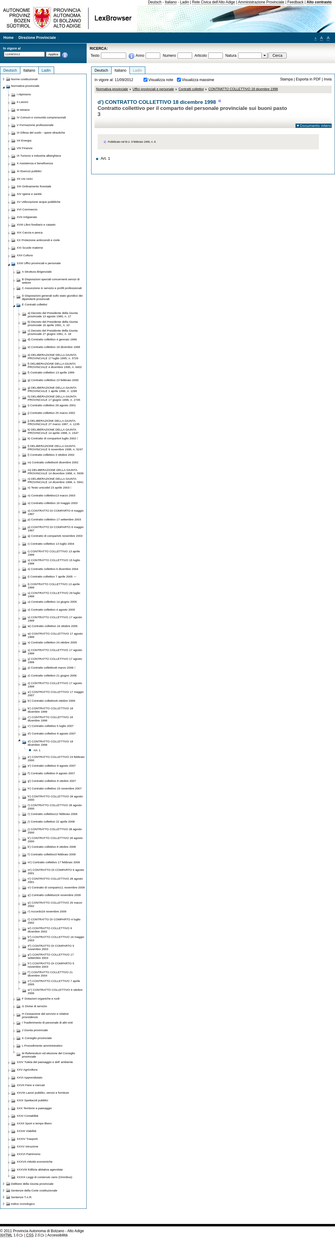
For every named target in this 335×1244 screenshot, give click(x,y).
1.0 (9, 1235)
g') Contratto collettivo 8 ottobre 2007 (52, 780)
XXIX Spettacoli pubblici (32, 1100)
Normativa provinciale (112, 89)
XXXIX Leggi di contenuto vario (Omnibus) (44, 1177)
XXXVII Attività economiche (35, 1161)
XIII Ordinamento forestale (34, 186)
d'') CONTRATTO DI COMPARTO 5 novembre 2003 (51, 947)
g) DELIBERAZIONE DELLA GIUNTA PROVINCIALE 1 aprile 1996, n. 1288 (52, 389)
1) (219, 100)
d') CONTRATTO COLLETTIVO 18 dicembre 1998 (50, 743)
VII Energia (24, 140)
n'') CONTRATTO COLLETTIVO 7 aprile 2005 (54, 982)
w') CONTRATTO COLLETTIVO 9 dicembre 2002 (50, 929)
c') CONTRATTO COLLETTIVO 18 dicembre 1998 (50, 718)
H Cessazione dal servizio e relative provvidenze (45, 1015)
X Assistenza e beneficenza (35, 163)
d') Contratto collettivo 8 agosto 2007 (52, 733)
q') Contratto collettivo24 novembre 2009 (54, 895)
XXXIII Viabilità (26, 1131)
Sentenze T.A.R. (21, 1197)
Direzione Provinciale (37, 38)
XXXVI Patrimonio (28, 1154)
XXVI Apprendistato (29, 1077)
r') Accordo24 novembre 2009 (47, 911)
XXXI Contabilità (27, 1115)
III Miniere (23, 109)
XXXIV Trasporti (27, 1138)
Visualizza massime (198, 80)
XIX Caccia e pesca (30, 232)
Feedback (295, 2)
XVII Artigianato (27, 217)
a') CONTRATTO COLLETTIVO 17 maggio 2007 (56, 693)
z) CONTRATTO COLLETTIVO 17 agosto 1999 (55, 684)
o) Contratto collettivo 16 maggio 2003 (53, 503)
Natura (231, 55)
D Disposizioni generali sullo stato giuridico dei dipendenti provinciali (52, 297)
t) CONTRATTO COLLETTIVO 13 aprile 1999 (54, 585)
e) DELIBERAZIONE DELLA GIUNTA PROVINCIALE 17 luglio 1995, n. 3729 (53, 356)
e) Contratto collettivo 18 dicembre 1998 (54, 347)
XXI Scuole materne (30, 247)
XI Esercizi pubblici (29, 171)
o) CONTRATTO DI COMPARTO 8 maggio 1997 (56, 512)
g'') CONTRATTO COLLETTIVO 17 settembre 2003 (51, 956)
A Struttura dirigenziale (37, 271)
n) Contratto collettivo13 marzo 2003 (51, 495)
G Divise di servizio (34, 1006)
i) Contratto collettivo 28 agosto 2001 (52, 405)
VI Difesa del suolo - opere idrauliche (41, 132)
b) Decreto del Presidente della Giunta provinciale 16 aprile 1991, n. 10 (53, 323)
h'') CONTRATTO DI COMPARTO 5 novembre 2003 (51, 965)
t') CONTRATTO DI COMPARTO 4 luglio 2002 (54, 921)
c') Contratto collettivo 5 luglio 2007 (51, 726)
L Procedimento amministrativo (42, 1045)
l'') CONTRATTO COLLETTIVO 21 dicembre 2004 (50, 973)
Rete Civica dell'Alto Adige (213, 2)
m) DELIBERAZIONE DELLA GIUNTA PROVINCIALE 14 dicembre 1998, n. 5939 (56, 471)
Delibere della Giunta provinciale (32, 1183)
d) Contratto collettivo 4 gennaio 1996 (52, 339)
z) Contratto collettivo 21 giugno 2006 (52, 675)
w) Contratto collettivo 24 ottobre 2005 (53, 626)
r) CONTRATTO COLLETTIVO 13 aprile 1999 (54, 553)
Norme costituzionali (24, 79)
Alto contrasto (319, 2)
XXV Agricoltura (27, 1069)
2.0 (33, 1235)
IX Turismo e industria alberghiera (39, 155)
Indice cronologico (23, 1203)
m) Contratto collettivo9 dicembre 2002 (53, 462)
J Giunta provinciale (35, 1030)
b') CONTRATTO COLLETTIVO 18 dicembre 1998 (50, 710)
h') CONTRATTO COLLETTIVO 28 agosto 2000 (55, 798)
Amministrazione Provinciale (261, 2)
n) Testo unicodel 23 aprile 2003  (49, 487)
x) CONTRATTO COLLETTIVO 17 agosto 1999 (55, 651)
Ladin (184, 2)
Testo (95, 55)
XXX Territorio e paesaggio (34, 1108)
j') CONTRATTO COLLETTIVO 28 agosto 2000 (55, 830)
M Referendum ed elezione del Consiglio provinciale (48, 1054)
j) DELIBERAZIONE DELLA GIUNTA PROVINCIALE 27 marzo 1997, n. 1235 (54, 422)
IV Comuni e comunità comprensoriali (41, 117)
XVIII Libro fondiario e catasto (36, 224)
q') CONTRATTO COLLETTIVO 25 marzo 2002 (55, 904)
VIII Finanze (25, 148)
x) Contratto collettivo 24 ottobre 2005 (52, 642)
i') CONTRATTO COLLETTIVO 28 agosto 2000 (55, 806)
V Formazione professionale (35, 125)
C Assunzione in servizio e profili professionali (52, 288)
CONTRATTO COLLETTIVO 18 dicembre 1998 (243, 89)
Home (8, 38)
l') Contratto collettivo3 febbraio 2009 (52, 854)
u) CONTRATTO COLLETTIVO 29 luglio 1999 (54, 594)
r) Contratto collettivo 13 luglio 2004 (51, 543)
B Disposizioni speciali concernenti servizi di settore (51, 281)
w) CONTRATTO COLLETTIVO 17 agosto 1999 (55, 635)
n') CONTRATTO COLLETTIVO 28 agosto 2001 (55, 880)
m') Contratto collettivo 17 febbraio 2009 (54, 862)
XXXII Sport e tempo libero (34, 1123)
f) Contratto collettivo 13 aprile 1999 (51, 372)
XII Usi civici (25, 178)
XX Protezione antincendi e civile (38, 240)
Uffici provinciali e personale (153, 89)
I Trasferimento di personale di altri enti (47, 1022)
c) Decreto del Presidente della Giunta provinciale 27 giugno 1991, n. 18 (53, 332)
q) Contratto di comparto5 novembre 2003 (55, 535)
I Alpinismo (24, 94)
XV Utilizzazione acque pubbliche (38, 201)
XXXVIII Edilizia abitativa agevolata (40, 1169)
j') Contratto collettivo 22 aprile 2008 (51, 821)
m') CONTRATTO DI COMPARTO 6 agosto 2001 (56, 871)
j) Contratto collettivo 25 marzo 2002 (51, 412)
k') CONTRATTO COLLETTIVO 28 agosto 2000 (55, 839)
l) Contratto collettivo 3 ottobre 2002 (51, 454)
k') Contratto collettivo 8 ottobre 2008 (52, 846)
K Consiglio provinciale (37, 1038)
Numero (169, 55)
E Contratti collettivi (34, 304)
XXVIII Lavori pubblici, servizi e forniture (43, 1092)
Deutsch (155, 2)
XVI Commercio (27, 209)
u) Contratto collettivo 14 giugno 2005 (52, 601)
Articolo (201, 55)
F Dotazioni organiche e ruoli (41, 998)
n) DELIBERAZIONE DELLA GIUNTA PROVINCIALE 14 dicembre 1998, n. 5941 (56, 480)
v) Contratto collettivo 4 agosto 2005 (51, 609)
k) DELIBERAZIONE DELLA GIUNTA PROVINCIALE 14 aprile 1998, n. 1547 (53, 431)
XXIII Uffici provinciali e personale (39, 263)
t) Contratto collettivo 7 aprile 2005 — (52, 576)
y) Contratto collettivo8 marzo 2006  (51, 667)
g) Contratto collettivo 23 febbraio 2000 (53, 380)
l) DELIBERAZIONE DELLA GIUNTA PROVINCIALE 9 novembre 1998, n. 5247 (55, 447)
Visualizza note (160, 80)
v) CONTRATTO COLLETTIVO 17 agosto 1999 (55, 618)
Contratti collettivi (191, 89)
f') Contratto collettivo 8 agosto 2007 (51, 773)
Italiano (171, 2)
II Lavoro (22, 102)
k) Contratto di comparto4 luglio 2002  (53, 438)
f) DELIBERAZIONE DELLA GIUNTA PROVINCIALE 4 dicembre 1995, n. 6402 (55, 365)
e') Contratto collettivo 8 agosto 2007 (52, 765)
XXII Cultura (25, 255)
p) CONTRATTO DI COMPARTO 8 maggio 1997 (56, 528)
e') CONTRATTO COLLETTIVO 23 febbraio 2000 (56, 758)
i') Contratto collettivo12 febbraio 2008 (52, 814)
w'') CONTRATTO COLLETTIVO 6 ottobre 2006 (55, 991)
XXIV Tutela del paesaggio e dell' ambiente (45, 1062)
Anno (140, 55)
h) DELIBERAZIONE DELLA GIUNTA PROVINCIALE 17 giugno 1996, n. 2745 (54, 398)
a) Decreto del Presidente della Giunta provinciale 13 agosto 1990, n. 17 (53, 314)
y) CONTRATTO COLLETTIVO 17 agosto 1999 (55, 660)
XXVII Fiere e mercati (31, 1085)
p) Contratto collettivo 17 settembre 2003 (54, 519)
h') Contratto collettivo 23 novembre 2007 (54, 788)
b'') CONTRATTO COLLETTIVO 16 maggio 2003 (56, 938)
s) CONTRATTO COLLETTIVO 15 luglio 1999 (54, 561)
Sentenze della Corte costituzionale (34, 1190)
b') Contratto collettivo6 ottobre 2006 (51, 700)
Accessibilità (57, 1235)
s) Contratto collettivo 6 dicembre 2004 (53, 569)
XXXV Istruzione (27, 1146)
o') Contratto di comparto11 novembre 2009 (56, 887)
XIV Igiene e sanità (29, 194)
